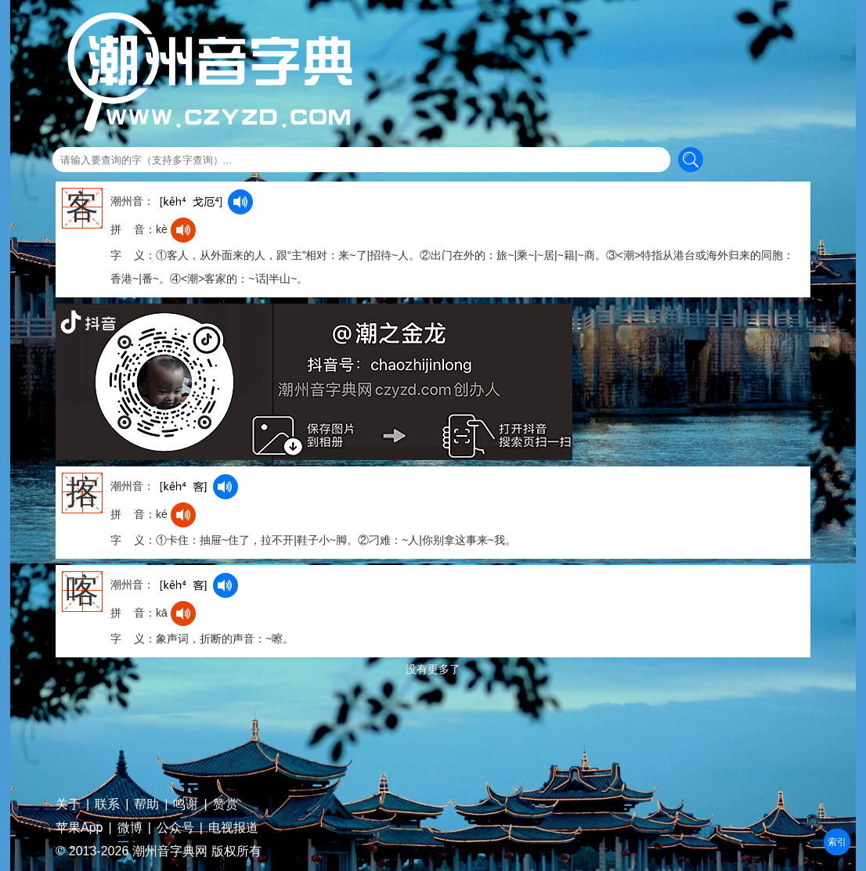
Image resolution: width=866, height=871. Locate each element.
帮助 (146, 804)
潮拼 (837, 842)
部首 (837, 842)
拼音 (837, 842)
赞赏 (225, 804)
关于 (68, 804)
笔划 (837, 842)
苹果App (79, 828)
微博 (130, 828)
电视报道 (233, 828)
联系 (107, 804)
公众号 (175, 828)
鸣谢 (185, 804)
